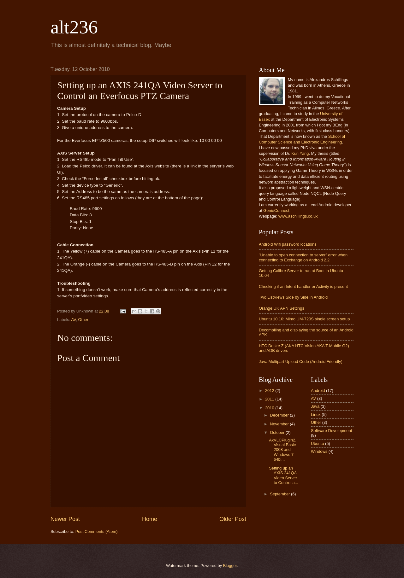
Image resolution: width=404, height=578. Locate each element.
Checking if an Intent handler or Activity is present (303, 286)
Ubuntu (317, 443)
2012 (270, 390)
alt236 (74, 27)
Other (83, 319)
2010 (270, 408)
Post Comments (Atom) (96, 531)
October (277, 432)
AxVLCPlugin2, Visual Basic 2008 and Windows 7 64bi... (282, 450)
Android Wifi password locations (287, 244)
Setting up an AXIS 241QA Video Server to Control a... (283, 475)
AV (73, 319)
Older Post (232, 519)
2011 (270, 399)
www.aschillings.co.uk (298, 216)
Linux (316, 414)
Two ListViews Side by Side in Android (293, 297)
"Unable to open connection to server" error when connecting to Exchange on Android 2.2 (303, 257)
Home (149, 519)
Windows (319, 451)
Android (318, 390)
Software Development (331, 430)
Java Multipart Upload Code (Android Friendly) (300, 361)
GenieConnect (276, 210)
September (280, 494)
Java (315, 406)
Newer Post (65, 519)
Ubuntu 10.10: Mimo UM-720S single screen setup (304, 319)
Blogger (230, 565)
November (280, 424)
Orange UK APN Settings (281, 308)
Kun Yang (300, 153)
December (280, 415)
